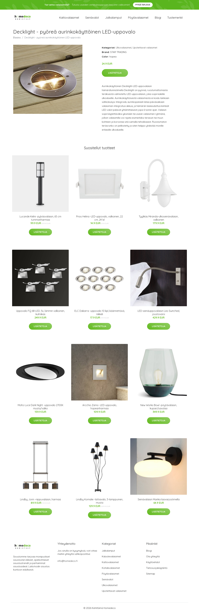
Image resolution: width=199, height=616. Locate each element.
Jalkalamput (113, 19)
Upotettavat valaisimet (145, 50)
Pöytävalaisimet (138, 19)
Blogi (158, 19)
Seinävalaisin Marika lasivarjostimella (159, 502)
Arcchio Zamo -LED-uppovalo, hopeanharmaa (99, 409)
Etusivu (17, 40)
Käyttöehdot (153, 564)
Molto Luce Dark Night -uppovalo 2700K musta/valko (40, 409)
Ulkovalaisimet (124, 50)
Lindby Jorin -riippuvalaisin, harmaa (40, 502)
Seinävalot (92, 19)
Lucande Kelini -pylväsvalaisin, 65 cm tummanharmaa (40, 221)
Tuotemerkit (175, 19)
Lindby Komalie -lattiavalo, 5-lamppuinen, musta (99, 504)
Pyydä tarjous (142, 5)
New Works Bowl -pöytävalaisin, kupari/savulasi (158, 409)
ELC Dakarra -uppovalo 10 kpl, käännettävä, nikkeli (99, 315)
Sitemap (150, 576)
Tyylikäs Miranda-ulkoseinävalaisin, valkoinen (158, 221)
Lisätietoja (115, 75)
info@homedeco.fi (68, 563)
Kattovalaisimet (69, 19)
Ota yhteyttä (153, 559)
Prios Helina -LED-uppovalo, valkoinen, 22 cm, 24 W (99, 221)
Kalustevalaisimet (111, 559)
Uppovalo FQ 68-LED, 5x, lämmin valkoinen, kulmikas (40, 315)
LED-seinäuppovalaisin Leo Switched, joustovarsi (159, 315)
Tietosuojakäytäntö (156, 570)
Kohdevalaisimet (111, 570)
